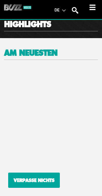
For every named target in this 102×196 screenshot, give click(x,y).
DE (60, 9)
